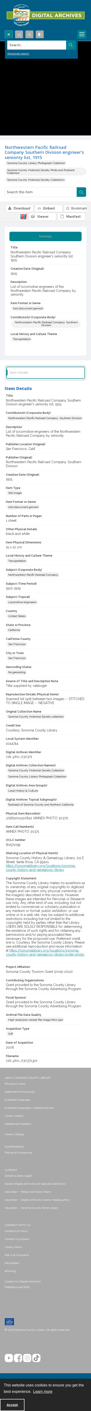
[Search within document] (81, 192)
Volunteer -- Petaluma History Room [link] (28, 1191)
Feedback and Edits (17, 1287)
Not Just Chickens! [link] (17, 1255)
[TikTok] (36, 1358)
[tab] (45, 236)
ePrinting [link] (10, 1271)
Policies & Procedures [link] (18, 1152)
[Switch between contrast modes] (40, 34)
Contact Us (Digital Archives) (22, 1281)
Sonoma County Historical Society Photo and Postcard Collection (41, 171)
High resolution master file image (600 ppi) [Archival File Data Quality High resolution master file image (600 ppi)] (35, 1019)
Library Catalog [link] (14, 1134)
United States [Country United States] (17, 616)
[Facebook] (18, 1358)
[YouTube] (9, 1358)
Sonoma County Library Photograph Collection (36, 163)
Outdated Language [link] (17, 1099)
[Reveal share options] (19, 34)
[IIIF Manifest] (71, 216)
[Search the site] (37, 45)
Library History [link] (14, 1115)
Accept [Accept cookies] (12, 1405)
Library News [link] (13, 1247)
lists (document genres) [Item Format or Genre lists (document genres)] (28, 308)
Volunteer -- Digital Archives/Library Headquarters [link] (37, 1199)
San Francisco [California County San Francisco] (17, 644)
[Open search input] (8, 34)
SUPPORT (11, 1170)
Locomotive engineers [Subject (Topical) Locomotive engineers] (22, 602)
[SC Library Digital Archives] (45, 15)
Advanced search (18, 53)
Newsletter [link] (12, 1263)
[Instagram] (27, 1358)
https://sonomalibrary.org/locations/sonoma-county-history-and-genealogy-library (41, 868)
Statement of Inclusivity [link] (20, 1091)
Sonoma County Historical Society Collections (35, 179)
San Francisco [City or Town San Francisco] (17, 658)
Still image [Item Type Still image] (15, 493)
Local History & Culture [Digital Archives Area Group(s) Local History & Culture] (23, 790)
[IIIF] (23, 216)
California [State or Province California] (14, 630)
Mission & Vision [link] (15, 1083)
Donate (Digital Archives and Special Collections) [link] (35, 1183)
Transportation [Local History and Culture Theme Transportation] (22, 339)
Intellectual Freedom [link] (18, 1123)
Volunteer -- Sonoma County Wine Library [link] (32, 1207)
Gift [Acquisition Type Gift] (10, 1033)
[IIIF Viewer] (42, 216)
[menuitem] (45, 1083)
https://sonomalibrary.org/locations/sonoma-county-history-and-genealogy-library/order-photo (45, 952)
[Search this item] (41, 192)
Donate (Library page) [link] (18, 1175)
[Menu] (81, 34)
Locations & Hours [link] (16, 1231)
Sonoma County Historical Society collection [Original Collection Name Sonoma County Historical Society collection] (36, 716)
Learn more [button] (42, 1392)
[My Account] (29, 34)
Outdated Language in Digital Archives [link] (29, 1107)
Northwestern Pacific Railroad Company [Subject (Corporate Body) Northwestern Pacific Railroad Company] (33, 574)
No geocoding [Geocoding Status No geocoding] (17, 672)
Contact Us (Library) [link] (17, 1239)
